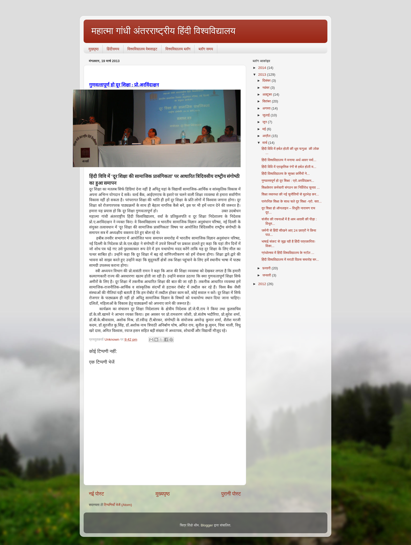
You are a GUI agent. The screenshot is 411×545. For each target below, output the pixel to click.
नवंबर (266, 88)
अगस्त (267, 108)
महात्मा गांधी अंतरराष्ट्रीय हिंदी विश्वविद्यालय (163, 30)
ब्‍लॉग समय (205, 49)
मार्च (265, 143)
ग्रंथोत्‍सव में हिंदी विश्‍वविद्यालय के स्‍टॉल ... (288, 253)
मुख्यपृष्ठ (162, 494)
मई (264, 129)
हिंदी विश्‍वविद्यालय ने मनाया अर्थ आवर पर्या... (289, 160)
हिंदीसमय (113, 49)
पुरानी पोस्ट (231, 494)
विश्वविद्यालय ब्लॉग (177, 49)
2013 (262, 75)
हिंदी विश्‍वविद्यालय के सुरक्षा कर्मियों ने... (286, 174)
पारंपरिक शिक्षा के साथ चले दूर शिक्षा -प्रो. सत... (292, 201)
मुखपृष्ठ (94, 49)
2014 (262, 68)
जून (265, 122)
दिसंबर (267, 81)
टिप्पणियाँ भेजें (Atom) (118, 505)
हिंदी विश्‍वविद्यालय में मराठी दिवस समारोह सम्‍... (290, 259)
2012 (262, 284)
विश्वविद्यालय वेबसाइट (142, 49)
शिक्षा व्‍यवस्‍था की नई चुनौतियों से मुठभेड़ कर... (290, 194)
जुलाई (266, 115)
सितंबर (267, 101)
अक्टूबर (267, 94)
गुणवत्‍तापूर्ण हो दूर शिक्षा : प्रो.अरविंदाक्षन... (288, 181)
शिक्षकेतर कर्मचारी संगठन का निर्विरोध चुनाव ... (291, 187)
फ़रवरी (267, 268)
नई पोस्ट (96, 494)
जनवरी (267, 275)
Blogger (207, 525)
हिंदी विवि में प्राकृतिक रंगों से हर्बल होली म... (289, 167)
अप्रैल (267, 136)
